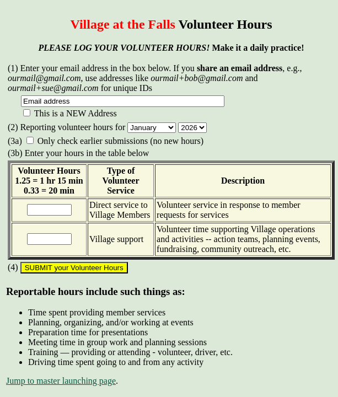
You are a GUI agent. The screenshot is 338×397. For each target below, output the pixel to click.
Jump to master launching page (61, 380)
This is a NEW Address (70, 113)
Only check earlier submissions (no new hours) (114, 141)
